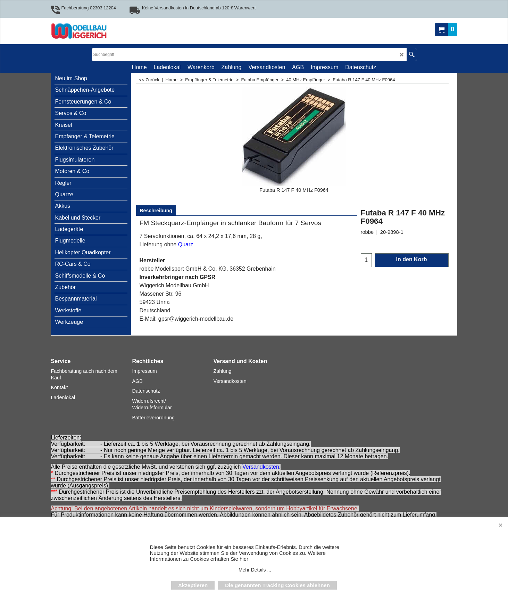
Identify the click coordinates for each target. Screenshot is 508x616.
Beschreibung (156, 210)
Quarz (185, 244)
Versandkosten (260, 467)
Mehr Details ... (255, 570)
